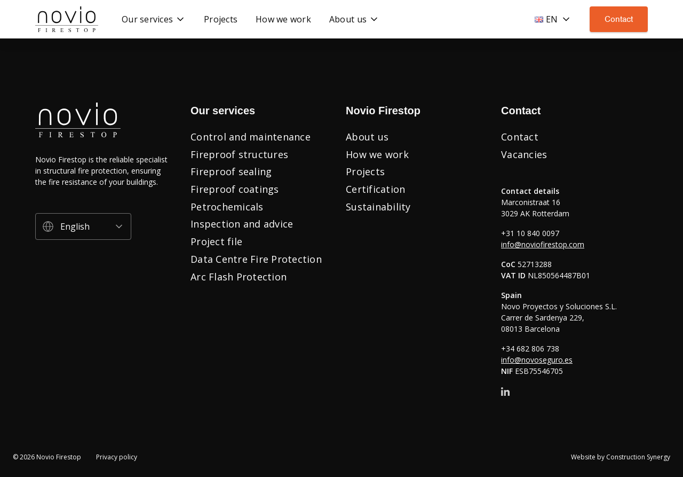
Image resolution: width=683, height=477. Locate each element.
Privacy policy (116, 457)
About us (367, 136)
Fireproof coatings (234, 189)
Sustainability (378, 206)
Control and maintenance (250, 136)
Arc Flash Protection (238, 276)
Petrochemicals (227, 206)
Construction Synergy (638, 457)
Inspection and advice (241, 223)
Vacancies (524, 154)
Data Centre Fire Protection (256, 259)
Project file (216, 241)
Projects (365, 171)
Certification (375, 189)
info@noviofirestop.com (542, 244)
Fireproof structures (239, 154)
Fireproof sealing (231, 171)
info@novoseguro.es (537, 360)
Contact (619, 19)
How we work (377, 154)
